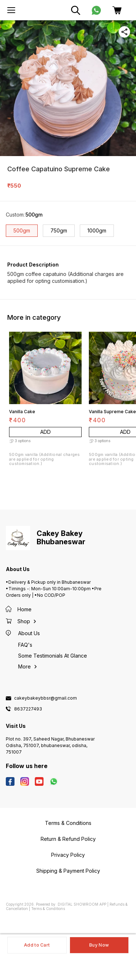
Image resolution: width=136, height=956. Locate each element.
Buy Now (99, 945)
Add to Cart (37, 945)
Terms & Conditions (48, 908)
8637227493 (28, 709)
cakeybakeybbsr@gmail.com (45, 698)
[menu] (11, 10)
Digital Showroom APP (82, 904)
